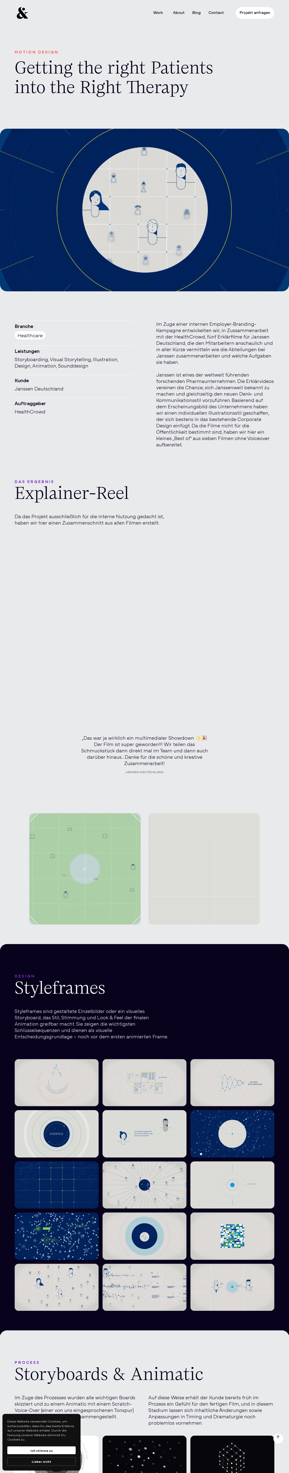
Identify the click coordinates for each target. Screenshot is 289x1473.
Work (158, 12)
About (179, 12)
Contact (216, 12)
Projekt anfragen (255, 12)
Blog (196, 12)
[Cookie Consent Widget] (41, 1442)
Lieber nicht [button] (41, 1461)
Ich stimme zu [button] (42, 1450)
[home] (47, 13)
